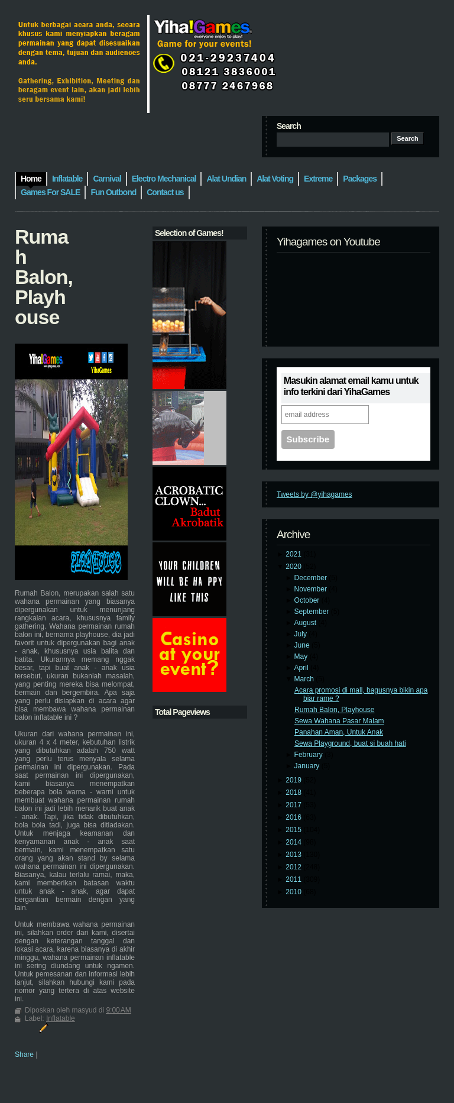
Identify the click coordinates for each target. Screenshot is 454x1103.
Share (24, 1054)
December (311, 578)
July (301, 634)
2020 (294, 566)
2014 (294, 842)
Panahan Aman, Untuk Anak (338, 732)
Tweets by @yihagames (314, 494)
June (303, 645)
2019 (294, 780)
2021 (294, 554)
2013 (294, 854)
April (302, 668)
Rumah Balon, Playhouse (334, 710)
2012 (294, 867)
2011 (294, 879)
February (309, 755)
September (312, 611)
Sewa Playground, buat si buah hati (350, 743)
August (306, 623)
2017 (294, 805)
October (308, 600)
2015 (294, 830)
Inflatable (60, 1018)
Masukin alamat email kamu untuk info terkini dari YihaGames (351, 386)
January (308, 766)
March (305, 679)
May (302, 656)
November (311, 589)
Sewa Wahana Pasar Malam (339, 721)
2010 (294, 892)
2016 (294, 817)
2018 (294, 792)
